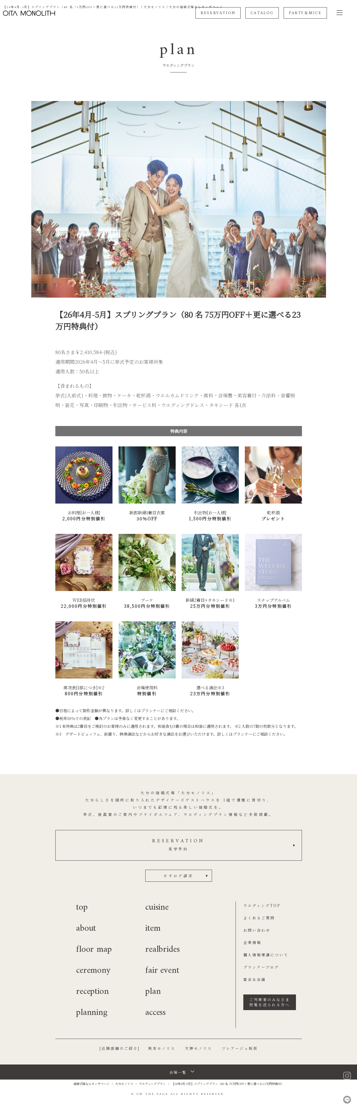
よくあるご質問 (259, 917)
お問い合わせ (256, 930)
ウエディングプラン (152, 1083)
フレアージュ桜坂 (240, 1048)
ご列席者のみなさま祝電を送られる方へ (269, 1002)
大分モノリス (124, 1083)
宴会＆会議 (254, 979)
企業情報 (252, 942)
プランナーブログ (261, 967)
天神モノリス (198, 1048)
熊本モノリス (161, 1048)
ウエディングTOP (261, 905)
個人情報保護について (265, 954)
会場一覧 (178, 1072)
